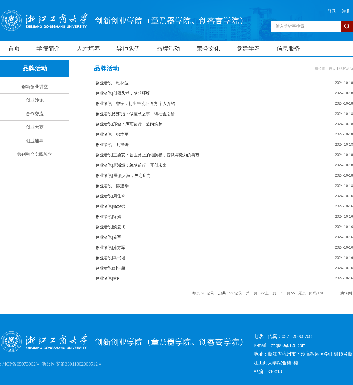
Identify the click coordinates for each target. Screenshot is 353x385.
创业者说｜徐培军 (112, 134)
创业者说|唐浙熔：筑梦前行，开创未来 (131, 165)
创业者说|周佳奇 (110, 196)
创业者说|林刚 (108, 278)
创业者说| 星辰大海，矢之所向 (123, 175)
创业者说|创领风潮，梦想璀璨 (123, 93)
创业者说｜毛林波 (112, 83)
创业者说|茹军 (108, 237)
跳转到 (346, 293)
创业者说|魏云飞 (110, 227)
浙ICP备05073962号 (20, 363)
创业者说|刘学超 (110, 268)
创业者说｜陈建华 (112, 186)
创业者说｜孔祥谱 (112, 145)
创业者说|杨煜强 (110, 206)
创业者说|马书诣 (110, 258)
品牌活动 (346, 68)
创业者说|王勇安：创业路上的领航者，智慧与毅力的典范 (147, 155)
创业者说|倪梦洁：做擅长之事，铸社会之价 (135, 114)
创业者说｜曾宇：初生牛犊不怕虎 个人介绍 (135, 103)
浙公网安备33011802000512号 (71, 363)
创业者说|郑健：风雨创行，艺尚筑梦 (129, 124)
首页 (332, 68)
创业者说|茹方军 (110, 247)
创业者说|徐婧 (108, 217)
